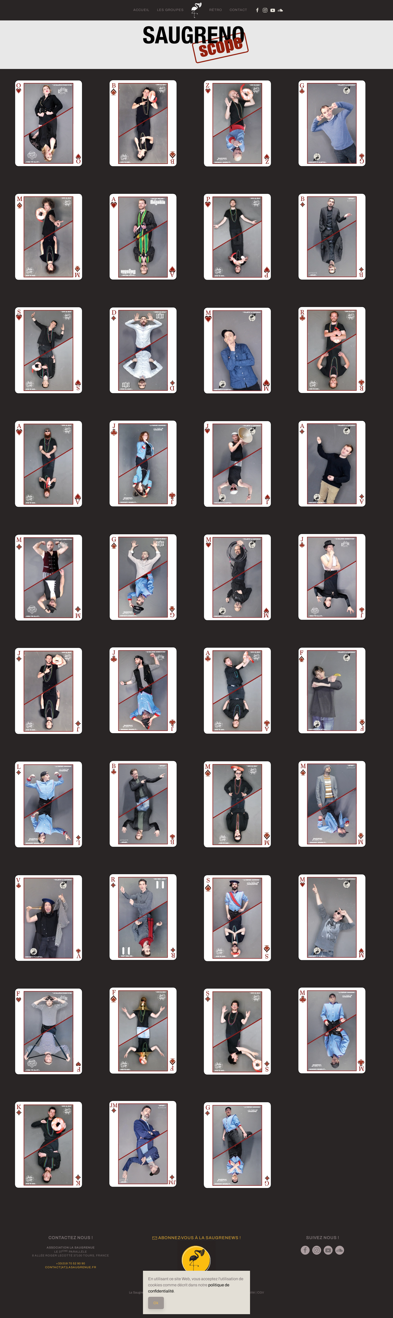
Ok (156, 1303)
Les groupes (170, 10)
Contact (238, 10)
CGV (260, 1292)
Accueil (141, 10)
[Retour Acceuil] (196, 10)
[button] (48, 123)
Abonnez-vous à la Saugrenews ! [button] (196, 1238)
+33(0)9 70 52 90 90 (70, 1263)
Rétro (215, 10)
